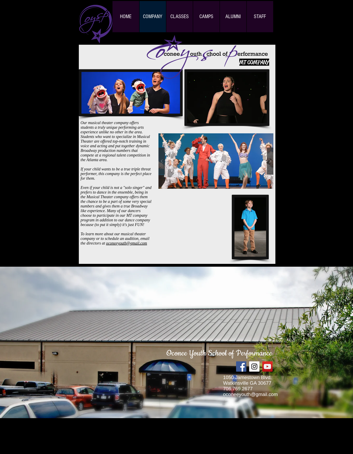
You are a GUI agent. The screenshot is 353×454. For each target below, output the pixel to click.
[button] (215, 161)
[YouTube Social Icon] (267, 366)
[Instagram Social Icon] (254, 366)
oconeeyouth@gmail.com (126, 243)
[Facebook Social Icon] (241, 366)
